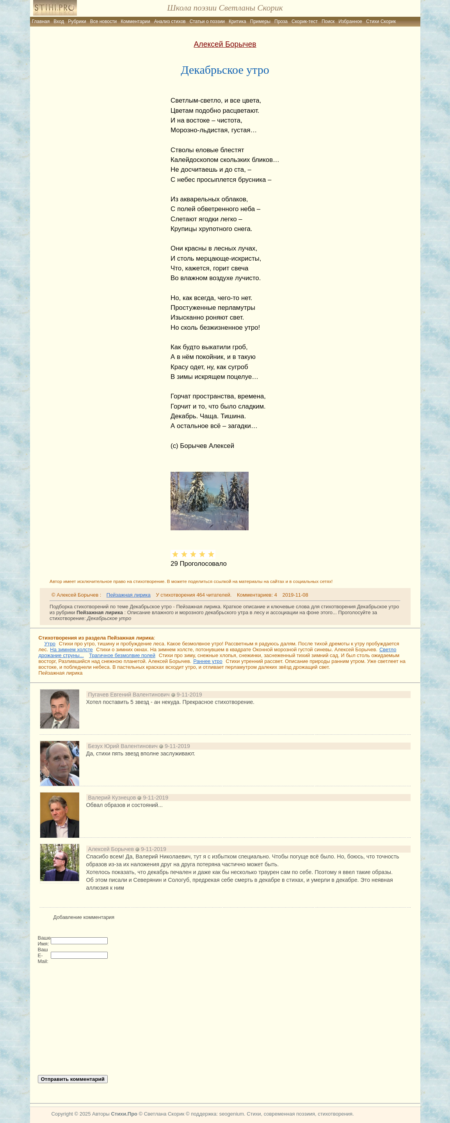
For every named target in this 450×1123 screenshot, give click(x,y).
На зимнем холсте (71, 649)
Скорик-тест (305, 21)
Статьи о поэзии (207, 21)
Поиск (328, 21)
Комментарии (135, 21)
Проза (281, 21)
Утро (50, 644)
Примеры (260, 21)
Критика (237, 21)
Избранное (350, 21)
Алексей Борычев (225, 44)
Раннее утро (207, 661)
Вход (58, 21)
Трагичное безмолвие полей (122, 655)
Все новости (103, 21)
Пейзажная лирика (129, 595)
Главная (41, 21)
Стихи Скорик (381, 21)
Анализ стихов (170, 21)
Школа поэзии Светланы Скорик (225, 7)
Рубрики (77, 21)
